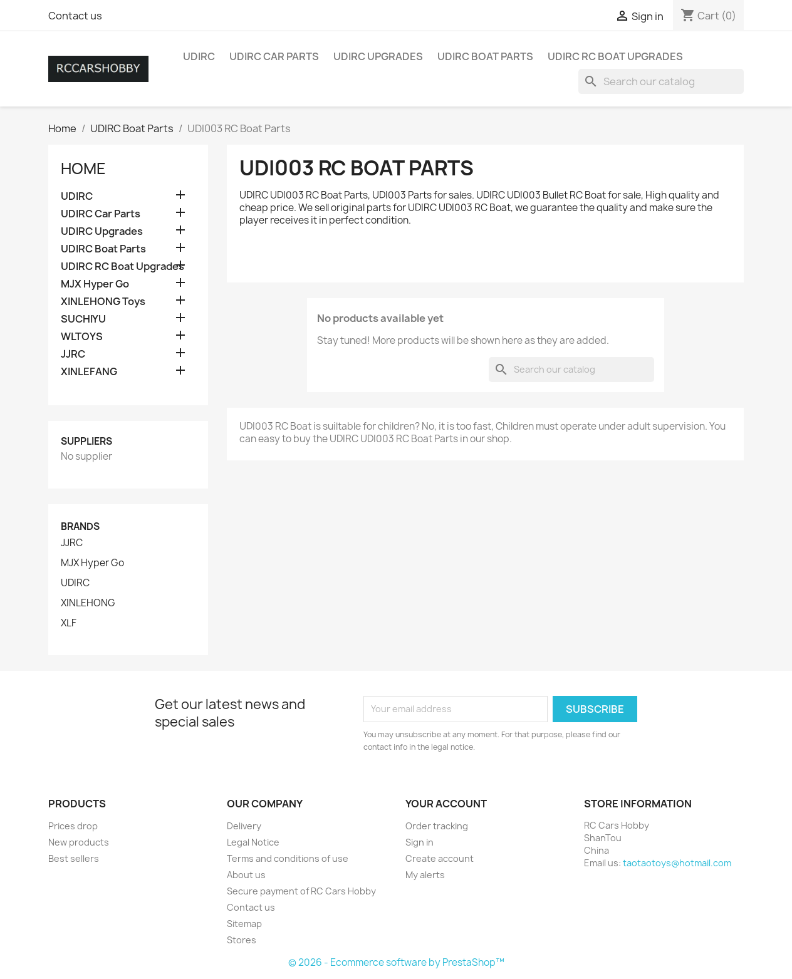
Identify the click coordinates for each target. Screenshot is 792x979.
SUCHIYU (83, 319)
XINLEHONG (88, 603)
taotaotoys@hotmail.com (677, 863)
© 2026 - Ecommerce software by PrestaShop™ (396, 962)
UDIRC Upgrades (378, 56)
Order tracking (436, 826)
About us (246, 875)
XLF (68, 623)
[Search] (661, 81)
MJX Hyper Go (95, 284)
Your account (446, 804)
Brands (80, 526)
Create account (439, 858)
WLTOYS (82, 336)
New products (78, 842)
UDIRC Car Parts (274, 56)
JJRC (73, 354)
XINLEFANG (89, 371)
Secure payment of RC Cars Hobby (301, 891)
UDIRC (199, 56)
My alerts (425, 875)
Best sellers (73, 858)
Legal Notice (253, 842)
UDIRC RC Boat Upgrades (615, 56)
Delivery (244, 826)
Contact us (75, 16)
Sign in (419, 842)
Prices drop (73, 826)
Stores (241, 940)
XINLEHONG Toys (103, 301)
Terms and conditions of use (287, 858)
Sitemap (244, 924)
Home (83, 168)
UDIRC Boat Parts (485, 56)
